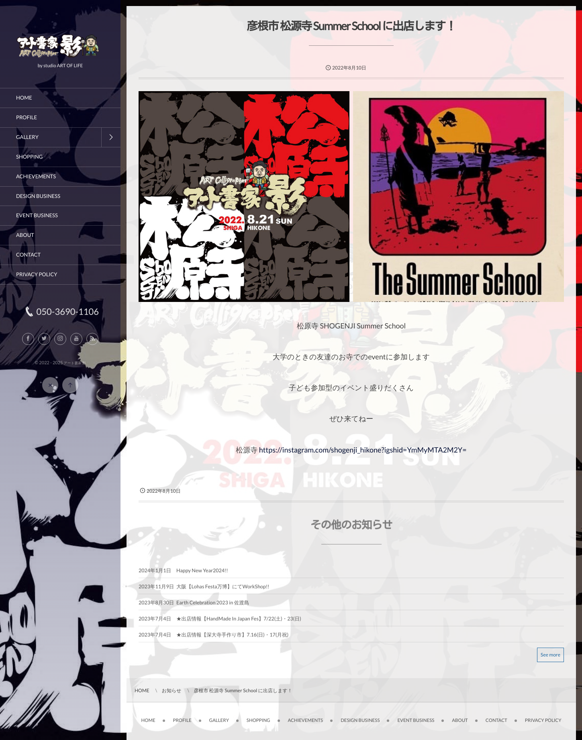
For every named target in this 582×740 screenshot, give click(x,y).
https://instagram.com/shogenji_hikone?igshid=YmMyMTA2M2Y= (363, 449)
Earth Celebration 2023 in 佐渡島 (212, 606)
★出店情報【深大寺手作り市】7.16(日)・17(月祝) (232, 638)
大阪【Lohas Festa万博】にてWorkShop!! (223, 590)
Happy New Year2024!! (202, 574)
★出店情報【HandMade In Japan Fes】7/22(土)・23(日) (238, 622)
